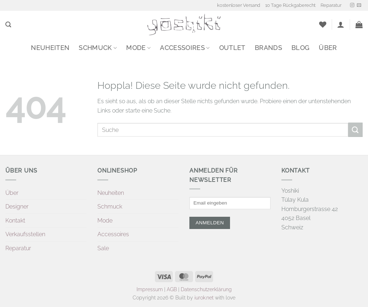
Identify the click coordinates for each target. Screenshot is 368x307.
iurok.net (203, 297)
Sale (103, 248)
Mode (138, 47)
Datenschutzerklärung (206, 289)
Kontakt (15, 220)
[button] (8, 25)
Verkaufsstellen (25, 234)
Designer (16, 206)
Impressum (150, 289)
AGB (172, 289)
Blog (300, 47)
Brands (268, 47)
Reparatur (331, 5)
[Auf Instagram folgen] (352, 5)
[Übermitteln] (355, 130)
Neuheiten (50, 47)
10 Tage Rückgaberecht (290, 5)
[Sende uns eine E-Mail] (359, 5)
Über (328, 47)
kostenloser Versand (238, 5)
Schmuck (98, 47)
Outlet (232, 47)
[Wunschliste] (322, 24)
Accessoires (185, 47)
